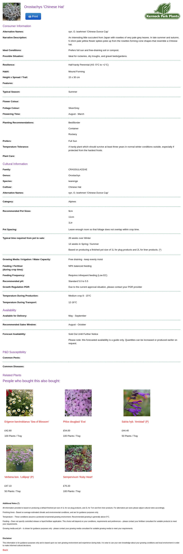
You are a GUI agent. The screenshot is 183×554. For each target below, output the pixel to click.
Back (5, 550)
